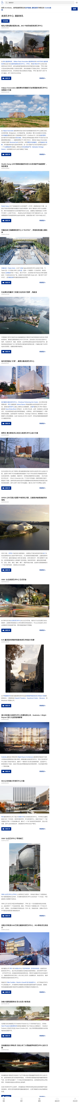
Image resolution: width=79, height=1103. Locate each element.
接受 (74, 9)
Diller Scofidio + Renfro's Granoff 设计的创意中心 (21, 982)
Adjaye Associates (8, 130)
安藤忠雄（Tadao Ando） (8, 268)
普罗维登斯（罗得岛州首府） (31, 968)
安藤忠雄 (10, 277)
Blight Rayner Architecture (25, 757)
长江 (44, 553)
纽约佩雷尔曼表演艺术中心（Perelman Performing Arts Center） (20, 402)
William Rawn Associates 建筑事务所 (24, 61)
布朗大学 (21, 816)
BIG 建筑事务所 (7, 61)
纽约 (33, 406)
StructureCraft (14, 142)
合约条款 (28, 8)
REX (9, 404)
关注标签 (5, 21)
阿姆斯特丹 (7, 696)
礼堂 (21, 270)
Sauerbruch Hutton (32, 698)
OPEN (11, 553)
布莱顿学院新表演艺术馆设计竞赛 (36, 696)
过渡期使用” (7, 147)
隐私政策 (35, 8)
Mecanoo (42, 698)
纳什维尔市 (35, 64)
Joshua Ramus (21, 404)
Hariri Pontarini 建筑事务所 (9, 1026)
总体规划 (8, 272)
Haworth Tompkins (20, 698)
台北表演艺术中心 (15, 620)
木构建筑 (5, 135)
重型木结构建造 (32, 142)
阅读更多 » (42, 78)
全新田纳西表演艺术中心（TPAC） (21, 64)
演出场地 (18, 137)
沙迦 (21, 268)
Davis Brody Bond (11, 409)
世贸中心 (11, 406)
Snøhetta (4, 757)
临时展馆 (43, 135)
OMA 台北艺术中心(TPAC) (9, 894)
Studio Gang (5, 206)
